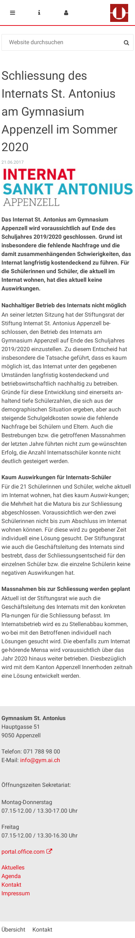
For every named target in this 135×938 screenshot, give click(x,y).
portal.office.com (23, 851)
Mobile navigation (12, 12)
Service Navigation (39, 12)
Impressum (15, 893)
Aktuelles (12, 867)
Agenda (11, 876)
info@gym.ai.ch (40, 760)
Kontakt (11, 884)
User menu (65, 12)
